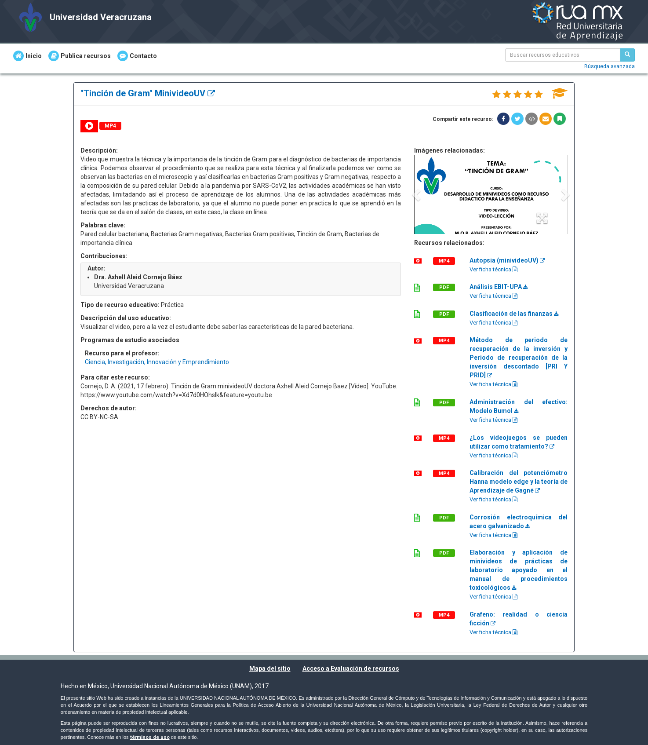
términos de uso (150, 737)
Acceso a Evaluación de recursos (350, 668)
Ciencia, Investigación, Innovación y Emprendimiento (157, 361)
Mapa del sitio (270, 668)
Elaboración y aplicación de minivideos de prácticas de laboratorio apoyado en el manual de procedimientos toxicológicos (519, 570)
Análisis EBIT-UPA (499, 286)
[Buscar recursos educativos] (627, 55)
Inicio (27, 55)
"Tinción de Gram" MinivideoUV (147, 93)
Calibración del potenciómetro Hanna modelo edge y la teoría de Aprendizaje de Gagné (519, 481)
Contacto (137, 55)
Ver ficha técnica (493, 269)
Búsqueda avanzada (609, 66)
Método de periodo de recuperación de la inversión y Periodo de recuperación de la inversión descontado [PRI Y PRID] (519, 357)
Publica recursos (79, 55)
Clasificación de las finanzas (514, 313)
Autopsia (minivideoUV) (507, 260)
